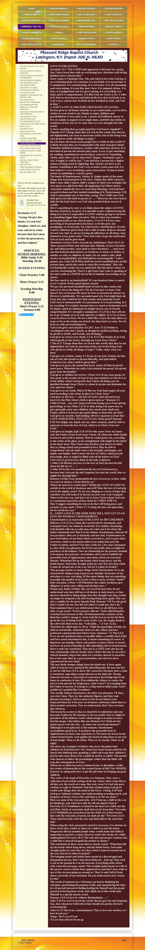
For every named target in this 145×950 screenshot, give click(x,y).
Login (124, 940)
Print (22, 940)
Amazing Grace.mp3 (34, 202)
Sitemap (30, 940)
